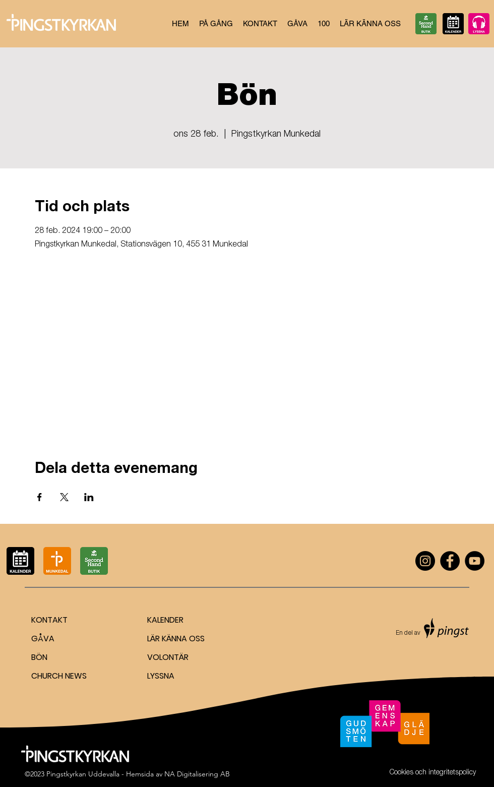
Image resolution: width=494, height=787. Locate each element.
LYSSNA (160, 676)
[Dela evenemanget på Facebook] (39, 497)
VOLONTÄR (168, 657)
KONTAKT (49, 620)
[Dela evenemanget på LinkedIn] (89, 497)
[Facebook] (450, 561)
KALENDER (165, 620)
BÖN (39, 657)
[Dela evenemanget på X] (64, 497)
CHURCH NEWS (59, 676)
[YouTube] (474, 561)
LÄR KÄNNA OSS (176, 638)
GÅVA (42, 638)
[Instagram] (425, 561)
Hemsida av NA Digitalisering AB (178, 773)
